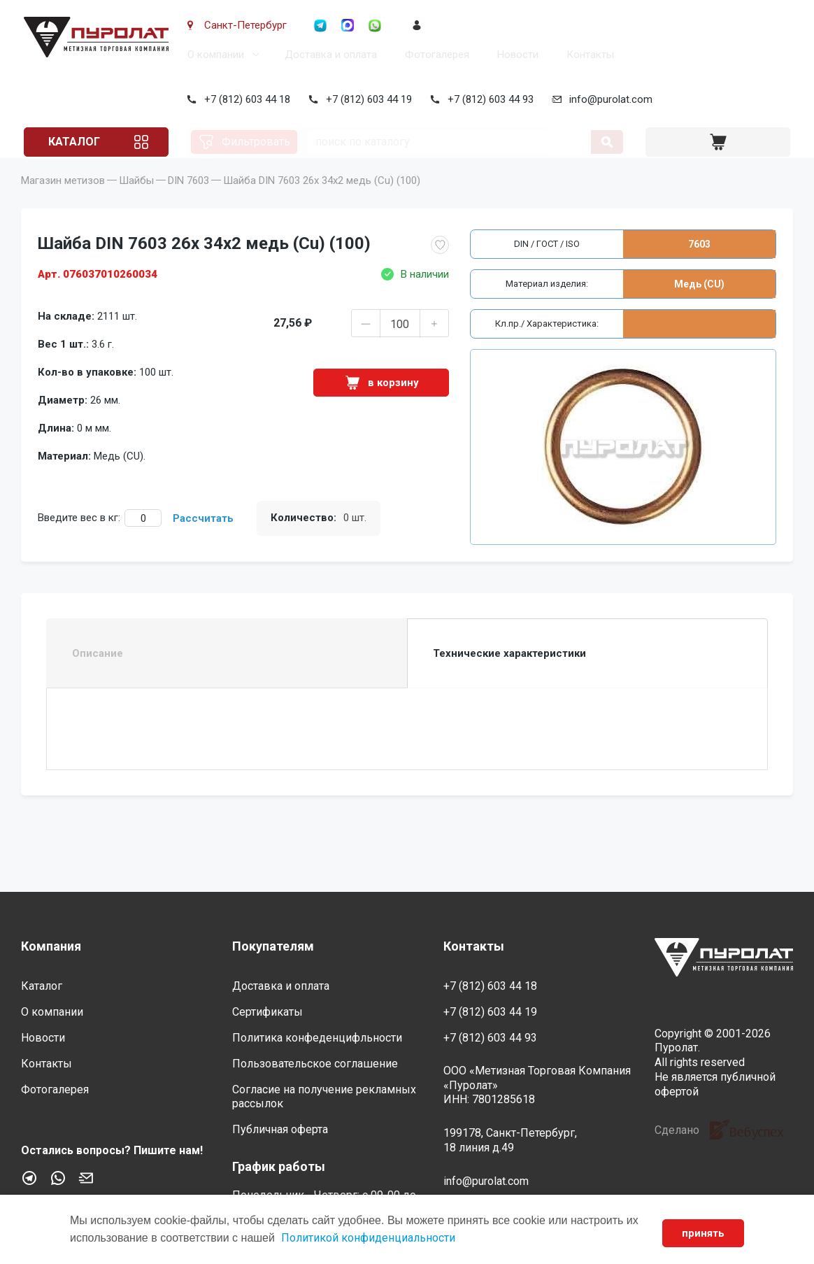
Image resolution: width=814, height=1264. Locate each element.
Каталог (73, 141)
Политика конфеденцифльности (317, 1037)
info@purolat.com (608, 99)
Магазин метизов (63, 200)
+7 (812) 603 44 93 (488, 99)
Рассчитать (203, 538)
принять (703, 1233)
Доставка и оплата (328, 54)
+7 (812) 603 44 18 (244, 99)
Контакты (587, 54)
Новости (515, 54)
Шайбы (136, 200)
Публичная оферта (280, 1129)
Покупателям (273, 946)
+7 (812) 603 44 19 (366, 99)
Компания (51, 946)
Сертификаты (267, 1011)
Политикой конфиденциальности (368, 1237)
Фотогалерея (434, 54)
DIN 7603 (188, 200)
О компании (213, 54)
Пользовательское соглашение (315, 1063)
